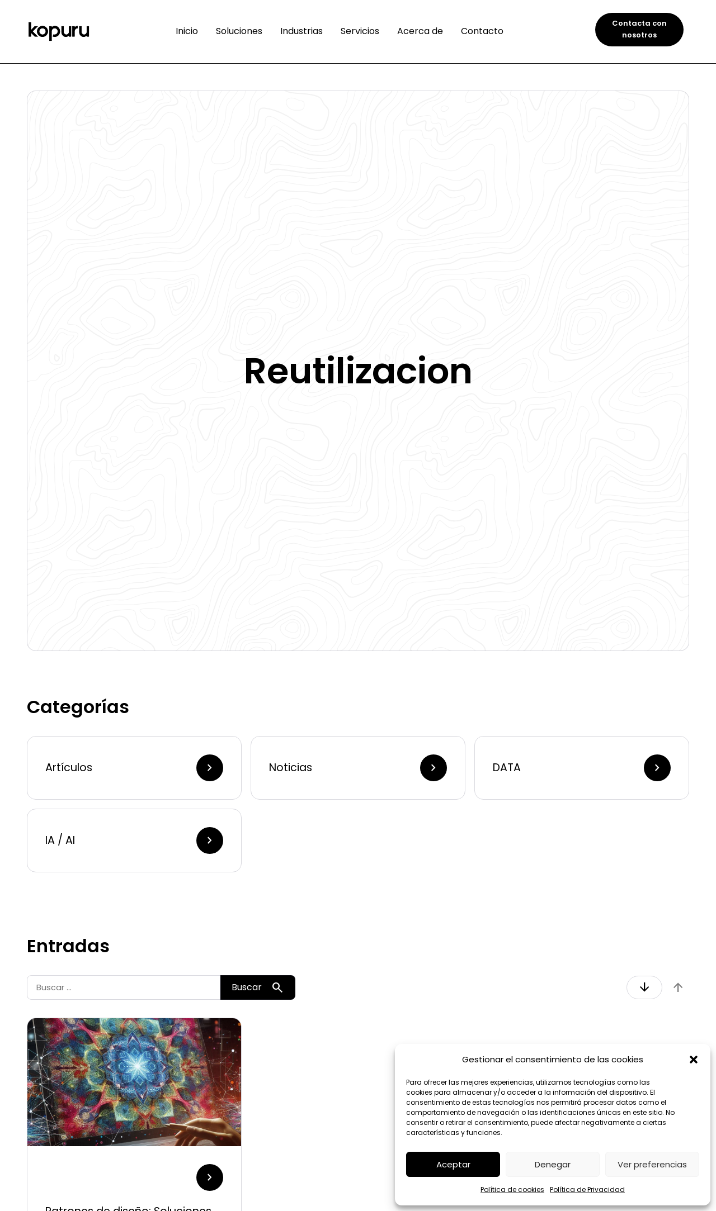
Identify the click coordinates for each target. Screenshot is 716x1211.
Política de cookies (512, 1189)
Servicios (360, 31)
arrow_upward (678, 987)
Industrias (301, 31)
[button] (693, 1059)
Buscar (258, 987)
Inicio (187, 31)
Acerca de (420, 31)
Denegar (553, 1164)
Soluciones (239, 31)
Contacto (482, 31)
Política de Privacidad (587, 1189)
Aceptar (453, 1164)
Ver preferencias (652, 1164)
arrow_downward (644, 987)
